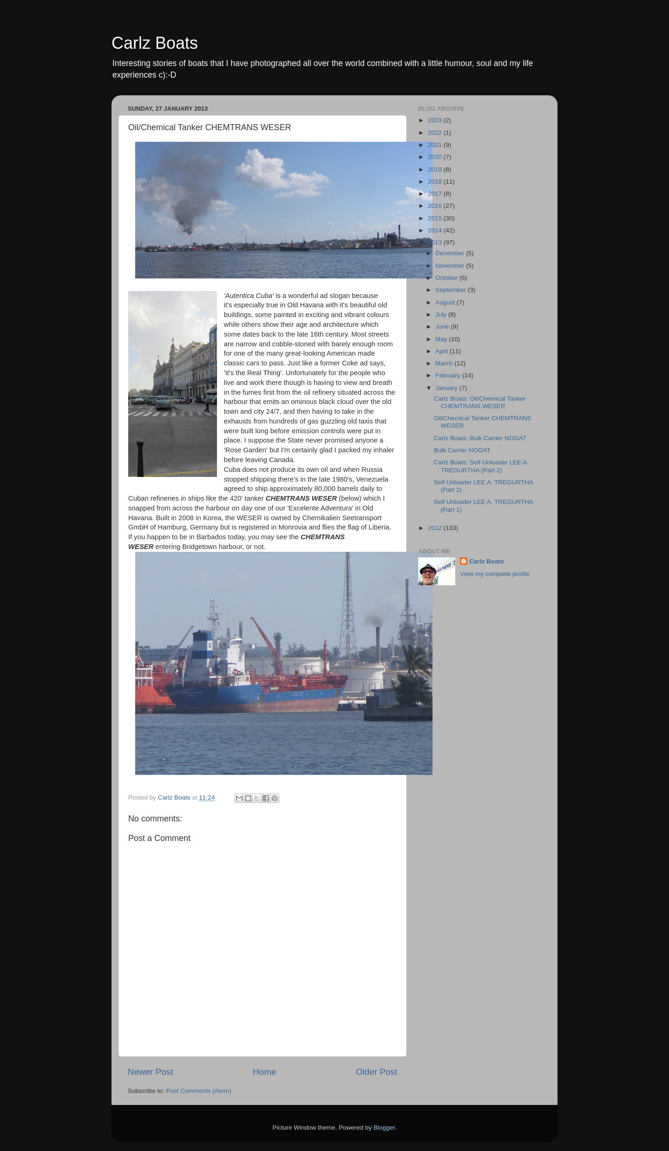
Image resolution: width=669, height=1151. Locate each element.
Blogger (384, 1127)
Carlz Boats (155, 43)
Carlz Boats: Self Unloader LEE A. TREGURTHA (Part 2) (481, 466)
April (442, 351)
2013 (436, 242)
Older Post (376, 1072)
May (442, 339)
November (450, 265)
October (447, 277)
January (447, 387)
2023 (436, 120)
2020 (436, 156)
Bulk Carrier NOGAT (462, 450)
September (451, 289)
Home (264, 1072)
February (448, 375)
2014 (436, 230)
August (446, 302)
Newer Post (150, 1072)
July (441, 314)
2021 (436, 144)
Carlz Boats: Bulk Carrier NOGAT (480, 438)
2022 (436, 132)
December (450, 253)
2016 (436, 205)
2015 (436, 218)
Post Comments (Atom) (198, 1090)
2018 (436, 181)
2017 (436, 193)
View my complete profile (495, 573)
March (444, 363)
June (443, 326)
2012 (436, 527)
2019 (436, 169)
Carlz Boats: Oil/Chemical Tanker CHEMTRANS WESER (480, 402)
